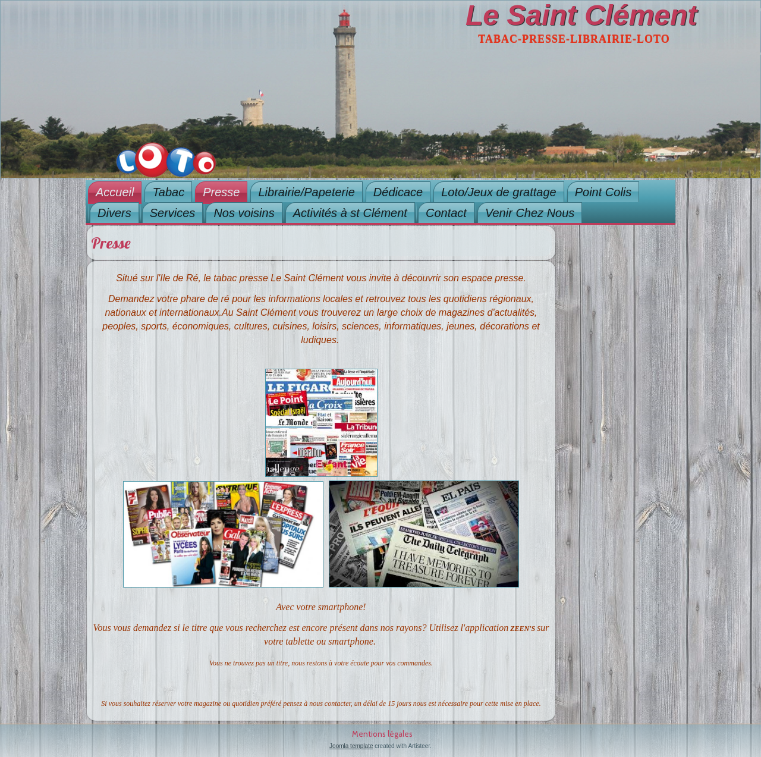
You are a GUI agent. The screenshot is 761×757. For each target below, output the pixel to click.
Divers (114, 212)
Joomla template (351, 746)
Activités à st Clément (350, 212)
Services (173, 212)
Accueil (115, 192)
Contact (446, 212)
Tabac (168, 192)
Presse (221, 192)
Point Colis (603, 192)
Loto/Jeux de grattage (498, 192)
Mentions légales (382, 734)
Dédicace (398, 192)
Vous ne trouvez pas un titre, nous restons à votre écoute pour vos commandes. (321, 663)
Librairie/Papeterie (306, 192)
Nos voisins (243, 212)
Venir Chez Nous (529, 212)
